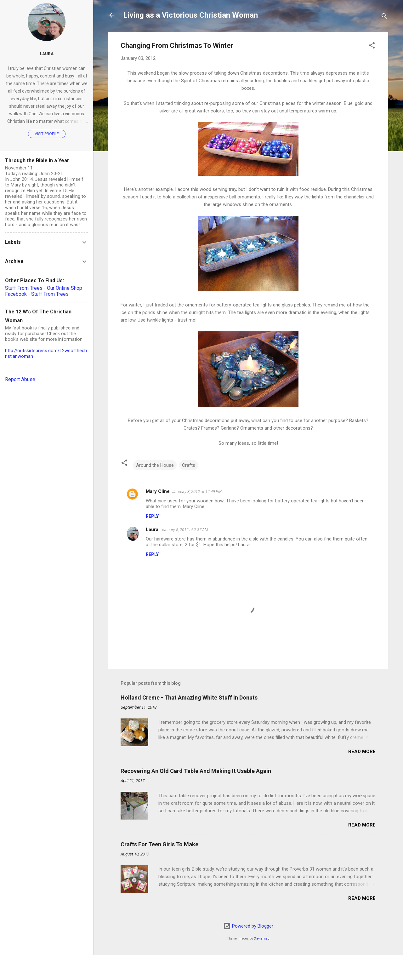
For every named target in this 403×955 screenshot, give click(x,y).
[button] (372, 46)
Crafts (188, 465)
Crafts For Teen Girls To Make (159, 844)
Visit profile (47, 134)
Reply (152, 516)
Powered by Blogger (248, 926)
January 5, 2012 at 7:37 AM (184, 529)
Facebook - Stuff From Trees (37, 294)
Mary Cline (158, 491)
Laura (152, 529)
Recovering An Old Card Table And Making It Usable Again (196, 771)
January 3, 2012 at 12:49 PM (197, 491)
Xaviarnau (262, 938)
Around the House (155, 465)
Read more (362, 751)
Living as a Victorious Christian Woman (190, 15)
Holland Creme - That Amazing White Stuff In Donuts (189, 697)
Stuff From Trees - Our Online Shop (43, 288)
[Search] (384, 17)
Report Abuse (20, 379)
